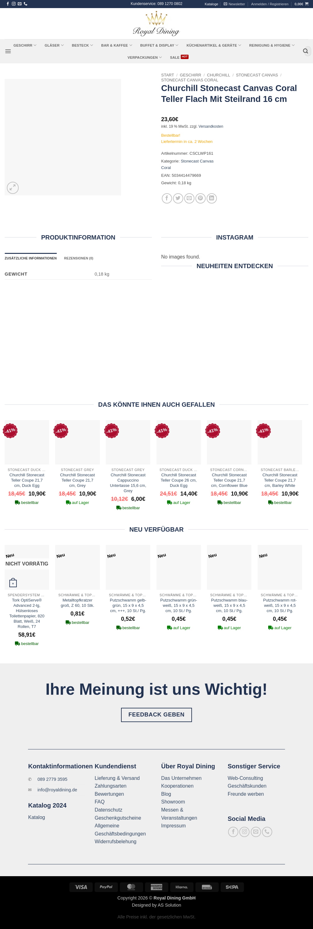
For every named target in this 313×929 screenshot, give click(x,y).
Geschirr (24, 45)
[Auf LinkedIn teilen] (212, 198)
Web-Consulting (245, 778)
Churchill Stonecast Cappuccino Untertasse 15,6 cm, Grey (128, 483)
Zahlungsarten (110, 786)
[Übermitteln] (305, 51)
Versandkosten (211, 126)
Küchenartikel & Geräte (214, 45)
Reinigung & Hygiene (272, 45)
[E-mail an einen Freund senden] (189, 198)
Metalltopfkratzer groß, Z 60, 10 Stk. (77, 603)
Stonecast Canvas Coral (189, 80)
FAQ (100, 801)
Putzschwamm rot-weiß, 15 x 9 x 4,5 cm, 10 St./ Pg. (280, 605)
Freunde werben (246, 794)
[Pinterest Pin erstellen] (200, 198)
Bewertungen (109, 794)
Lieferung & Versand (117, 778)
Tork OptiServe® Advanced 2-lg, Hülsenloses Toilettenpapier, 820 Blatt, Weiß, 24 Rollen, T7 (26, 613)
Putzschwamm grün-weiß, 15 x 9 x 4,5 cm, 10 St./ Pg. (178, 605)
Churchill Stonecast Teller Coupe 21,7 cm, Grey (77, 480)
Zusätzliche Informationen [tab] (31, 258)
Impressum (173, 825)
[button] (234, 4)
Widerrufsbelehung (115, 841)
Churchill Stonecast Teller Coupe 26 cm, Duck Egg (179, 480)
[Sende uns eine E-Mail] (19, 4)
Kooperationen (177, 786)
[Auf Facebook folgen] (8, 4)
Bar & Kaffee (116, 45)
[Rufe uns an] (25, 4)
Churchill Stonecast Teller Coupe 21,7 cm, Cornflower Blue (229, 480)
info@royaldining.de (57, 789)
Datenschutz (108, 809)
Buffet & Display (159, 45)
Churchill (218, 75)
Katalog (36, 817)
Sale (175, 57)
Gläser (53, 45)
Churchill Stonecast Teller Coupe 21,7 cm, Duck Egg (26, 480)
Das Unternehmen (181, 778)
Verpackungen (145, 57)
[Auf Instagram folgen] (14, 4)
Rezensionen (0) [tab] (78, 258)
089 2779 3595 (53, 779)
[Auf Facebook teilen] (167, 198)
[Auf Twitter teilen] (178, 198)
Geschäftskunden (247, 786)
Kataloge (211, 4)
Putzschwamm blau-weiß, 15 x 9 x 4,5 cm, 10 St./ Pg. (229, 605)
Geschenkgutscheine (118, 818)
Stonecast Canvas (257, 75)
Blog (166, 794)
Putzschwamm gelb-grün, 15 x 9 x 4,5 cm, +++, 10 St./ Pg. (128, 605)
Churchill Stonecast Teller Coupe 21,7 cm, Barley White (280, 480)
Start (167, 75)
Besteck (82, 45)
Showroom (173, 801)
